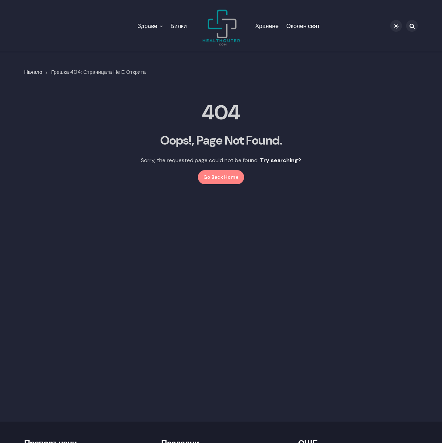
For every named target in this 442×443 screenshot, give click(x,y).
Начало (33, 72)
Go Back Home (221, 177)
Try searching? (280, 160)
